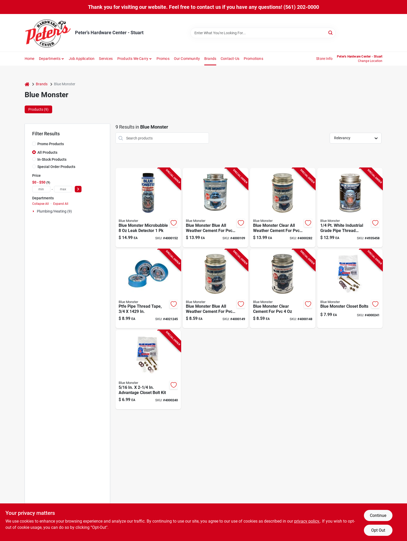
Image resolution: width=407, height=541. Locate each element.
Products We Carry (132, 59)
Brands (210, 59)
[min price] (41, 189)
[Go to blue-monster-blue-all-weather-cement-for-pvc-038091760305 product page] (215, 288)
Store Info (324, 59)
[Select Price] (78, 189)
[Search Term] (263, 33)
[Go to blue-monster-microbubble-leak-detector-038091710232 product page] (148, 207)
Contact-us (230, 59)
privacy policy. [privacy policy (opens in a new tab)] (307, 521)
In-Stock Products (51, 159)
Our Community (187, 59)
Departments (49, 59)
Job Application (82, 59)
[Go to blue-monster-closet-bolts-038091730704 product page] (350, 288)
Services (106, 59)
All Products (47, 152)
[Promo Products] (34, 143)
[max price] (63, 189)
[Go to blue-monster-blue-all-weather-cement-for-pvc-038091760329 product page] (215, 207)
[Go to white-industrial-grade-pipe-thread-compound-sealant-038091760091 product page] (350, 207)
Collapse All (40, 204)
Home (30, 59)
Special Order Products (56, 166)
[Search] (331, 32)
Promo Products (50, 144)
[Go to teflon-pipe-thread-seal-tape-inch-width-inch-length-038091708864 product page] (148, 288)
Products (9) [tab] (38, 109)
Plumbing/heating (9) (54, 211)
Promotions (253, 59)
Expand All (60, 204)
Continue (378, 515)
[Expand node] (34, 211)
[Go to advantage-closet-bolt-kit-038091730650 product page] (148, 369)
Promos (163, 59)
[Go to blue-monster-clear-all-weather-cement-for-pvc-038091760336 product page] (282, 207)
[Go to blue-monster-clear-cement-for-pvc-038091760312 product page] (282, 288)
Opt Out (378, 530)
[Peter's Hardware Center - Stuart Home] (48, 33)
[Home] (27, 84)
